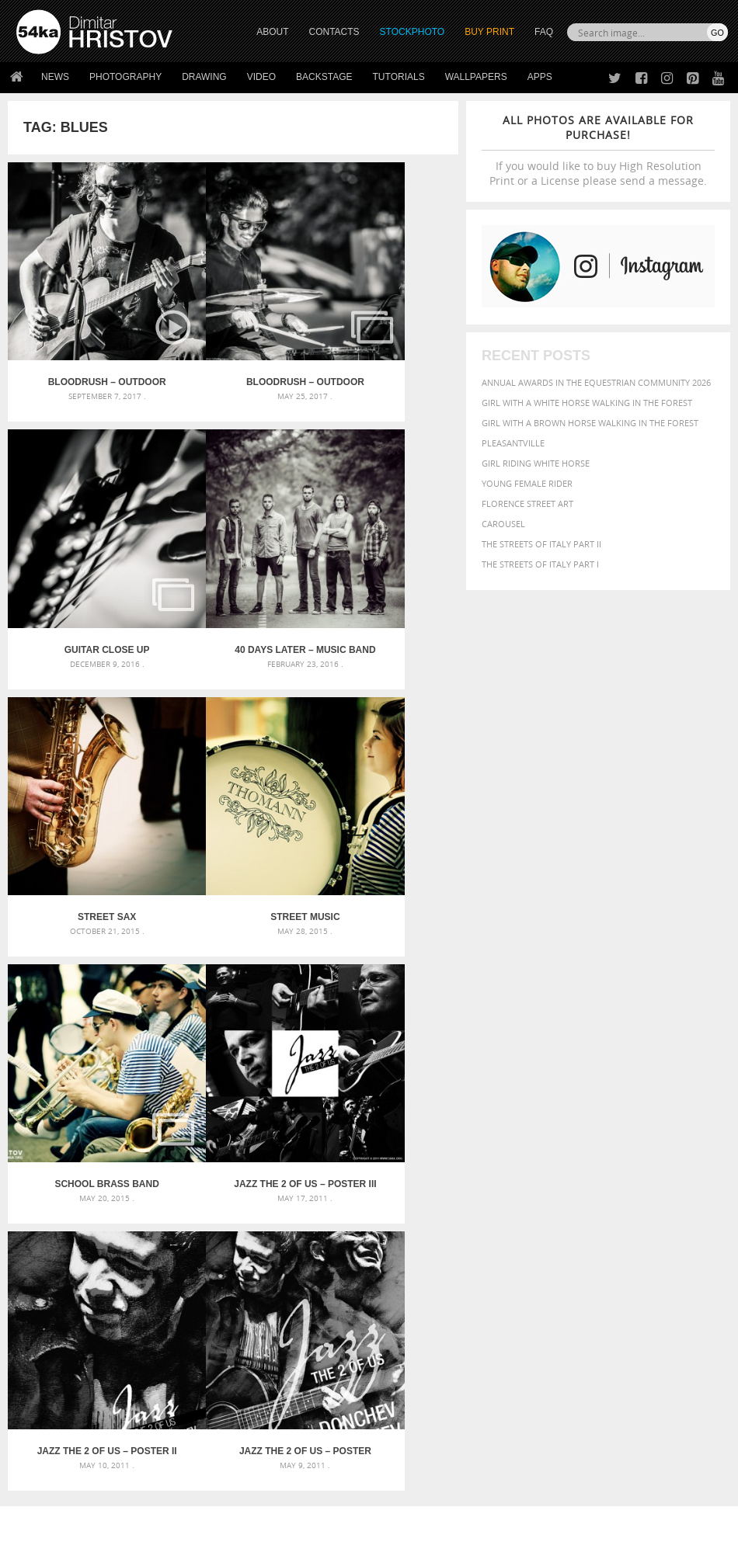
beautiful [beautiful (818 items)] (532, 1182)
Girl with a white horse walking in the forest (587, 402)
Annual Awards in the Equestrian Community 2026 (596, 382)
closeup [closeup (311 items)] (517, 1197)
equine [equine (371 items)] (515, 1210)
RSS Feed (339, 1492)
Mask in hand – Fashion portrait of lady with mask (128, 1206)
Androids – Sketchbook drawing (334, 1169)
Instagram (410, 1400)
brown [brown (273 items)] (687, 1184)
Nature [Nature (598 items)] (646, 1224)
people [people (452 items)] (615, 1238)
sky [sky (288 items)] (593, 1254)
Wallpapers (476, 76)
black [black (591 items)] (631, 1182)
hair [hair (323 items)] (674, 1210)
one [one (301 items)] (679, 1225)
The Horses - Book (57, 1417)
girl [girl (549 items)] (651, 1210)
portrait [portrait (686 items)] (527, 1252)
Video (261, 76)
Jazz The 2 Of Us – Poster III (232, 772)
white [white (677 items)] (698, 1252)
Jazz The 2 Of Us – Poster (82, 991)
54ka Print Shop (52, 1359)
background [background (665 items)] (647, 1166)
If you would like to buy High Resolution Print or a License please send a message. (598, 150)
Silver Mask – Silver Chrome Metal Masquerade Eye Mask (128, 1225)
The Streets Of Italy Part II (541, 544)
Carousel (503, 523)
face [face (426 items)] (545, 1209)
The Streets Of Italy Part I (540, 564)
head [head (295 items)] (695, 1211)
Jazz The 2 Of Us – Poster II (383, 772)
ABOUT (272, 31)
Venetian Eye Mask (271, 1492)
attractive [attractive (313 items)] (582, 1167)
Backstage (324, 76)
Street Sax (233, 553)
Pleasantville (513, 443)
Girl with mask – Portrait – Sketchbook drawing (369, 1206)
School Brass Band (82, 772)
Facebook (408, 1380)
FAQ (543, 31)
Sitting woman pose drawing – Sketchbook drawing (369, 1243)
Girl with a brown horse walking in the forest (590, 423)
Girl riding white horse (536, 463)
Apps (539, 76)
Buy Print (489, 31)
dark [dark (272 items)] (600, 1198)
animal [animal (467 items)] (519, 1167)
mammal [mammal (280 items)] (578, 1225)
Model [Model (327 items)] (609, 1225)
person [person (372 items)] (651, 1238)
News (55, 76)
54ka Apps (37, 1437)
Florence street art (527, 503)
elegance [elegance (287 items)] (631, 1198)
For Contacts (224, 1437)
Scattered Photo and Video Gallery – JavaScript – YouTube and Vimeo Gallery (128, 1169)
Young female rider (527, 483)
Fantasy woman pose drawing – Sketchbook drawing (369, 1187)
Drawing (204, 76)
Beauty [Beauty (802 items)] (589, 1182)
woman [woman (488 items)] (520, 1269)
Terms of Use (230, 1527)
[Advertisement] (372, 1081)
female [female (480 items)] (619, 1210)
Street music (383, 553)
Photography (125, 76)
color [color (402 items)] (551, 1197)
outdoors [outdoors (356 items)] (572, 1238)
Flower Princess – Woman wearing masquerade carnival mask (128, 1243)
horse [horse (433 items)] (515, 1224)
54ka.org (144, 1527)
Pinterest (407, 1420)
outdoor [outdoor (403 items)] (523, 1238)
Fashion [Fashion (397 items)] (578, 1210)
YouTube (405, 1440)
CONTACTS (334, 31)
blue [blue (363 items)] (660, 1183)
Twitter (404, 1360)
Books (207, 1398)
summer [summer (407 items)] (658, 1253)
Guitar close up (383, 333)
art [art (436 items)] (549, 1167)
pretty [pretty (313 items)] (570, 1253)
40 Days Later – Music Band (83, 553)
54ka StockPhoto (56, 1378)
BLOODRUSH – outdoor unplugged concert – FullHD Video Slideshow (83, 333)
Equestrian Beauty (178, 1492)
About (207, 1359)
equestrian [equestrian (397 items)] (681, 1197)
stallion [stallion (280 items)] (618, 1254)
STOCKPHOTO (412, 31)
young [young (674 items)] (563, 1268)
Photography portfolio (73, 1398)
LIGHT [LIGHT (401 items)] (546, 1225)
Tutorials (399, 76)
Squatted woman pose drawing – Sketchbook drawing (369, 1225)
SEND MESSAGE (640, 1402)
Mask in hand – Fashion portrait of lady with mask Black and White (128, 1187)
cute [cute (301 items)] (578, 1198)
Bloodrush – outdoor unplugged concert (232, 333)
